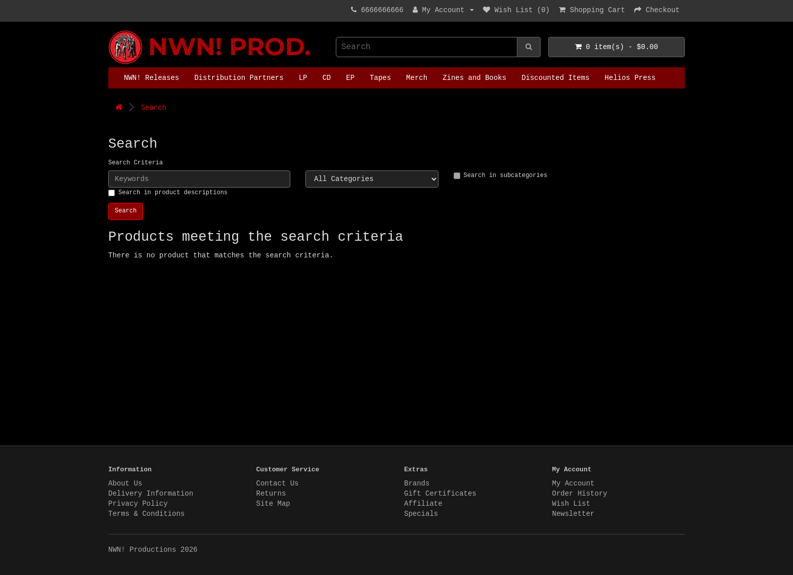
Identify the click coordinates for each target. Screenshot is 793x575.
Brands (416, 483)
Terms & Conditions (146, 514)
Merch (416, 78)
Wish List (571, 504)
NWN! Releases (151, 78)
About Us (125, 483)
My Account (573, 483)
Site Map (273, 504)
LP (303, 78)
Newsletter (573, 514)
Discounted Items (555, 78)
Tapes (380, 78)
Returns (271, 494)
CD (326, 78)
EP (350, 78)
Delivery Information (150, 494)
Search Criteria (135, 162)
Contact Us (277, 483)
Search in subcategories (501, 175)
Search (153, 108)
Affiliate (423, 504)
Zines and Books (474, 78)
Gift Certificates (440, 494)
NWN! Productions (110, 30)
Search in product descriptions (168, 192)
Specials (421, 514)
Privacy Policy (138, 504)
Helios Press (630, 78)
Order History (579, 494)
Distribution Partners (238, 78)
